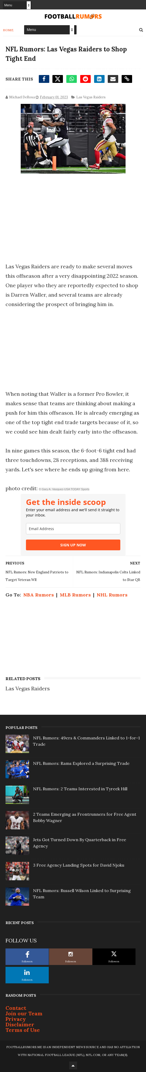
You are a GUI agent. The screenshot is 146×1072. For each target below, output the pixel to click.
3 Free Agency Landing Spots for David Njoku (78, 865)
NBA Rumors (38, 595)
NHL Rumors (112, 595)
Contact (16, 1008)
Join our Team (24, 1013)
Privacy (16, 1019)
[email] (73, 528)
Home (8, 30)
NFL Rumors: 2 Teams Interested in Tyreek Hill (80, 788)
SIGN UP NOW (73, 544)
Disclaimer (20, 1024)
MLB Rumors (75, 595)
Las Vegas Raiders (91, 97)
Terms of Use (23, 1030)
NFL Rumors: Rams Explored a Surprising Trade (81, 763)
